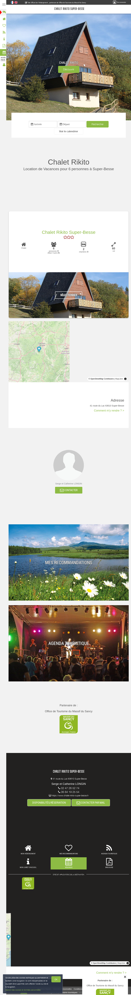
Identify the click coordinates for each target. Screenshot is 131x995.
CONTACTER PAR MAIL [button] (91, 803)
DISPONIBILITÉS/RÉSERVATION (50, 803)
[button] (69, 131)
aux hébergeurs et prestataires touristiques (61, 993)
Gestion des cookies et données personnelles (23, 990)
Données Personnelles (63, 990)
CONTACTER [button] (69, 490)
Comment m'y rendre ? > (109, 410)
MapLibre (119, 379)
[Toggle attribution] (125, 379)
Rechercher (98, 124)
